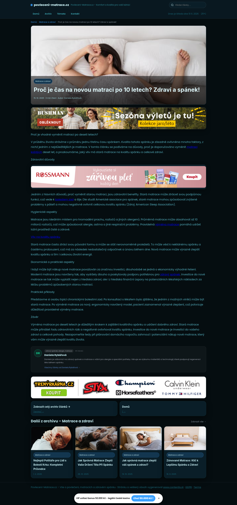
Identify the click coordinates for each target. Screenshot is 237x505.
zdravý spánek (170, 274)
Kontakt (75, 13)
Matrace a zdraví (47, 22)
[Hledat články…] (189, 4)
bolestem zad (64, 199)
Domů (36, 13)
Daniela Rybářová (55, 355)
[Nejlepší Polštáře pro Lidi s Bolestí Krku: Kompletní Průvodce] (52, 452)
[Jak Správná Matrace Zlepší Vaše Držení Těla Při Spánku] (96, 452)
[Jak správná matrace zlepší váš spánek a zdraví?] (141, 452)
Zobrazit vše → (198, 421)
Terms (197, 487)
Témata (61, 13)
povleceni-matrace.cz (51, 5)
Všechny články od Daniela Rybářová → (62, 367)
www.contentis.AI (173, 487)
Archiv (48, 13)
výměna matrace (167, 224)
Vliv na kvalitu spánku (45, 237)
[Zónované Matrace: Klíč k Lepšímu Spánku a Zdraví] (185, 452)
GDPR (188, 487)
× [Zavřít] (159, 498)
